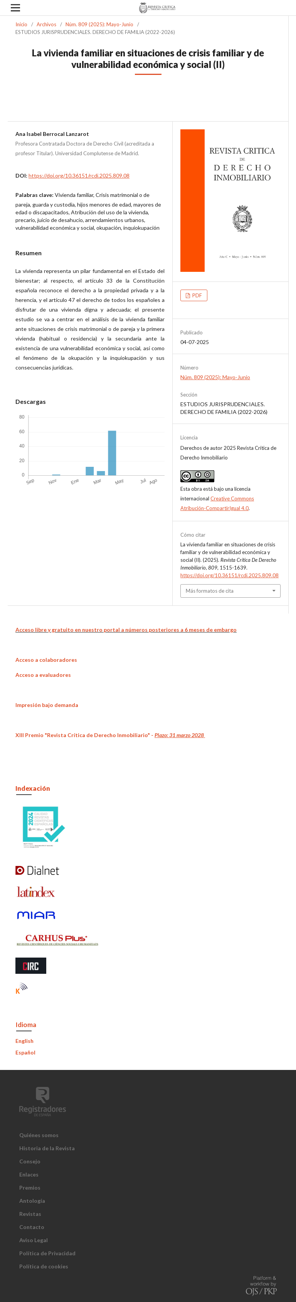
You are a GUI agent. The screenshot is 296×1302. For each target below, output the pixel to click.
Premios (29, 1187)
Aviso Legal (33, 1240)
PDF (196, 295)
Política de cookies (43, 1266)
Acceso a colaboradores (46, 659)
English (24, 1041)
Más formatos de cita (210, 591)
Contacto (31, 1227)
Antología (32, 1200)
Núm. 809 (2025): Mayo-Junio (99, 24)
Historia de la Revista (47, 1148)
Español (25, 1052)
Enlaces (29, 1174)
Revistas (30, 1213)
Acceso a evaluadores (43, 674)
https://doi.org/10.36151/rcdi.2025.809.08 (79, 175)
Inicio (21, 24)
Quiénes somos (39, 1135)
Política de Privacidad (47, 1253)
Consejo (29, 1161)
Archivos (46, 24)
